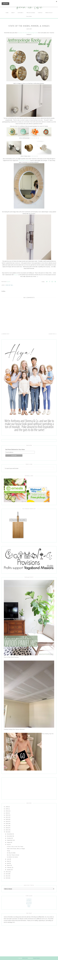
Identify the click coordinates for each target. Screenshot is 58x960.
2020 (7, 819)
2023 (7, 813)
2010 (7, 878)
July (8, 844)
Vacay (8, 850)
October (9, 838)
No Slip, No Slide (11, 852)
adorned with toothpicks (24, 160)
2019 (7, 821)
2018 (7, 823)
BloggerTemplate (36, 958)
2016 (7, 827)
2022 (7, 815)
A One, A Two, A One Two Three (15, 846)
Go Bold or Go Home (12, 857)
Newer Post (6, 333)
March (8, 865)
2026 (7, 806)
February (9, 867)
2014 (7, 831)
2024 (7, 811)
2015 (7, 829)
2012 (7, 873)
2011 (7, 875)
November (9, 836)
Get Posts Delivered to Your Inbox (15, 449)
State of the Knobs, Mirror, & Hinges (16, 848)
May (8, 861)
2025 (7, 808)
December (9, 834)
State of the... (9, 285)
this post (16, 274)
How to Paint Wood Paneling (11, 657)
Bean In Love (24, 958)
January (9, 869)
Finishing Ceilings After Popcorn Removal (14, 729)
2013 (7, 871)
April (8, 863)
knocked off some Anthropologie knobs (28, 32)
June (8, 859)
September (9, 840)
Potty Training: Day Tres (48, 733)
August (8, 842)
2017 (7, 825)
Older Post (52, 333)
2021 (7, 817)
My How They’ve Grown (13, 855)
